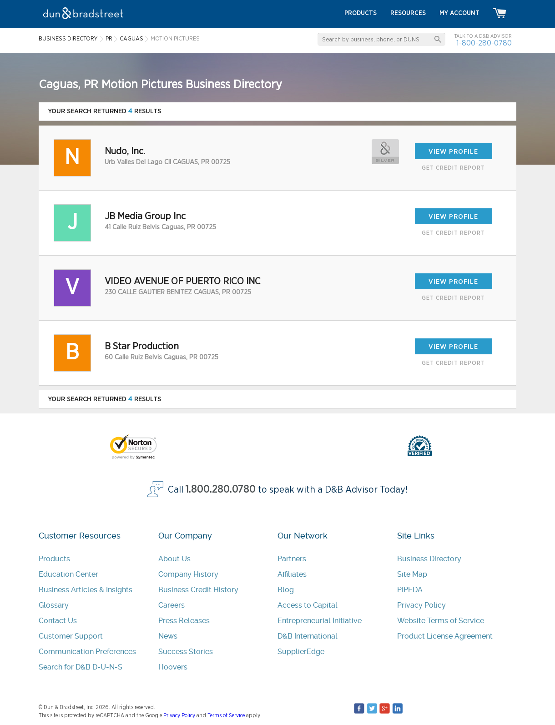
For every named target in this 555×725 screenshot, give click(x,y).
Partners (292, 558)
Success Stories (185, 651)
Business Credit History (198, 589)
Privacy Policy (421, 605)
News (167, 636)
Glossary (54, 605)
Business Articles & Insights (85, 589)
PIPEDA (410, 589)
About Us (174, 558)
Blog (286, 589)
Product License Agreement (445, 636)
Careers (171, 605)
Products (54, 558)
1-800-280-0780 (484, 43)
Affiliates (292, 574)
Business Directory (429, 558)
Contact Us (58, 620)
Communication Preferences (87, 651)
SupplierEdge (301, 651)
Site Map (412, 574)
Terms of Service (226, 715)
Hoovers (172, 667)
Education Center (68, 574)
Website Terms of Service (440, 620)
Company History (188, 574)
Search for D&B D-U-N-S (80, 667)
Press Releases (184, 620)
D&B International (308, 636)
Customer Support (71, 636)
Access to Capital (308, 605)
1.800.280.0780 (221, 489)
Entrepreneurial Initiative (320, 620)
